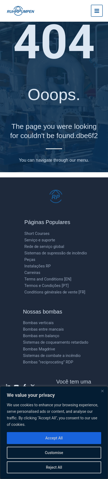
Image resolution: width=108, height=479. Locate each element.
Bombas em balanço (41, 335)
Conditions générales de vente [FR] (54, 292)
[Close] (102, 391)
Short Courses (36, 233)
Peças (29, 259)
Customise (54, 453)
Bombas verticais (38, 322)
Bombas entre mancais (43, 329)
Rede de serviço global (44, 246)
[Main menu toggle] (97, 10)
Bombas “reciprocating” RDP (48, 362)
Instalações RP (37, 266)
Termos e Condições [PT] (46, 285)
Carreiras (32, 272)
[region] (54, 432)
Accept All (54, 438)
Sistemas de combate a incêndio (51, 355)
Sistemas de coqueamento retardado (55, 342)
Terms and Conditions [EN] (47, 279)
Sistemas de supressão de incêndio (55, 253)
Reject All (54, 467)
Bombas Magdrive (39, 349)
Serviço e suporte (39, 240)
